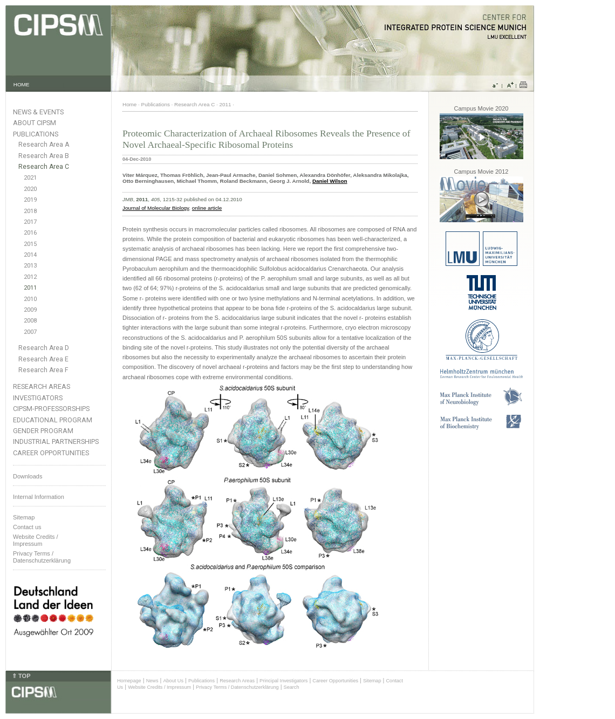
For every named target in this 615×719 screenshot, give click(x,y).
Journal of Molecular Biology (155, 208)
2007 (30, 331)
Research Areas (41, 386)
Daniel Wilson (329, 181)
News (152, 680)
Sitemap (24, 517)
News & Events (38, 112)
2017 (30, 221)
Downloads (27, 476)
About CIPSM (34, 123)
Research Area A (43, 144)
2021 (30, 177)
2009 (30, 309)
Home (129, 104)
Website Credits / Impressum (159, 687)
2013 (30, 265)
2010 (30, 299)
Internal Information (38, 497)
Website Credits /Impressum (35, 540)
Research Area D (43, 348)
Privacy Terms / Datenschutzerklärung (42, 557)
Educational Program (52, 420)
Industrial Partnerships (56, 441)
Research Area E (43, 359)
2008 (30, 320)
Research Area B (43, 156)
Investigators (38, 398)
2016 (30, 232)
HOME (21, 84)
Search (291, 687)
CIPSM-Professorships (51, 409)
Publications (35, 134)
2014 (30, 254)
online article (207, 208)
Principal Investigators (283, 680)
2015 (30, 244)
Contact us (27, 527)
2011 (30, 287)
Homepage (129, 680)
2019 (30, 199)
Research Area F (43, 370)
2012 (30, 276)
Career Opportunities (51, 453)
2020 (30, 189)
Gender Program (43, 431)
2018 (30, 211)
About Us (173, 680)
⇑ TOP (21, 676)
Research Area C (43, 166)
